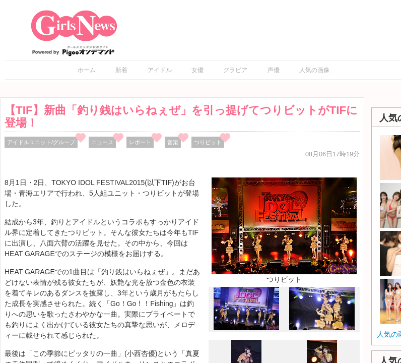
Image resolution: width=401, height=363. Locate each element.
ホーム (87, 70)
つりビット (208, 142)
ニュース (102, 142)
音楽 (172, 142)
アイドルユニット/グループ (41, 142)
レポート (140, 142)
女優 (197, 70)
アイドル (160, 70)
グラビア (235, 70)
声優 (274, 70)
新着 (121, 70)
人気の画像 (314, 70)
